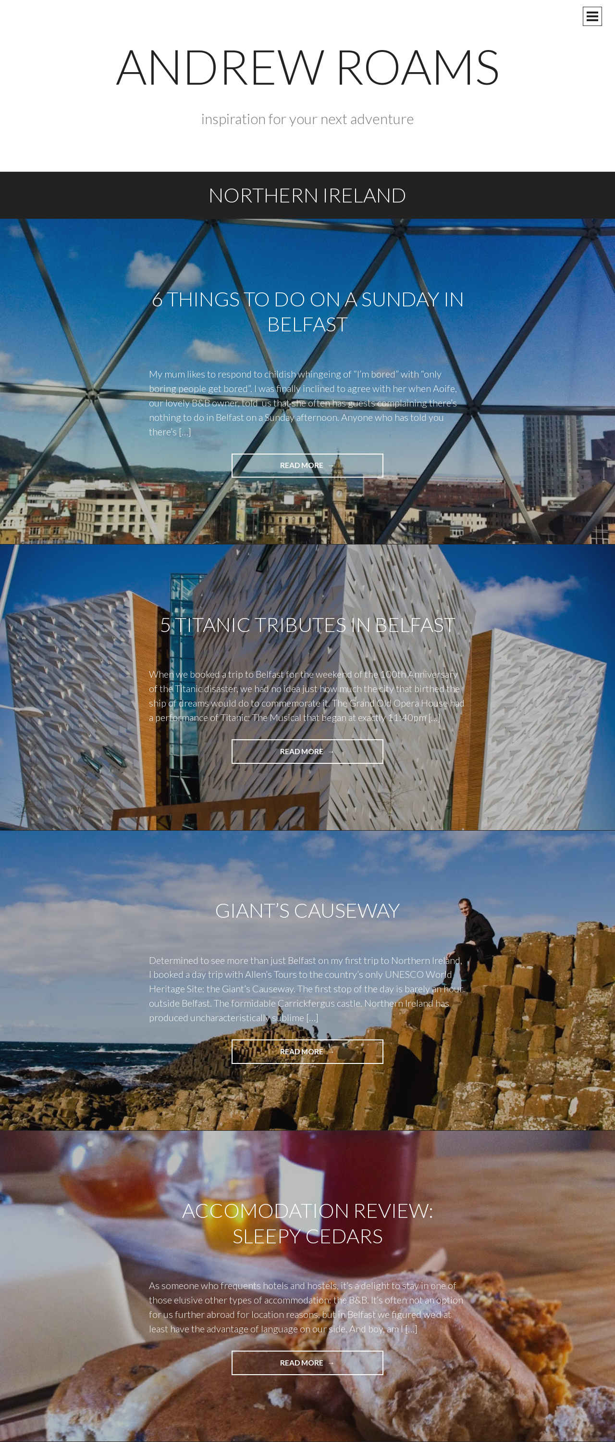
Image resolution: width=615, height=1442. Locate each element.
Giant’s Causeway (307, 910)
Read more (319, 468)
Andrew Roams (308, 66)
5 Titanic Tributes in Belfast (307, 624)
